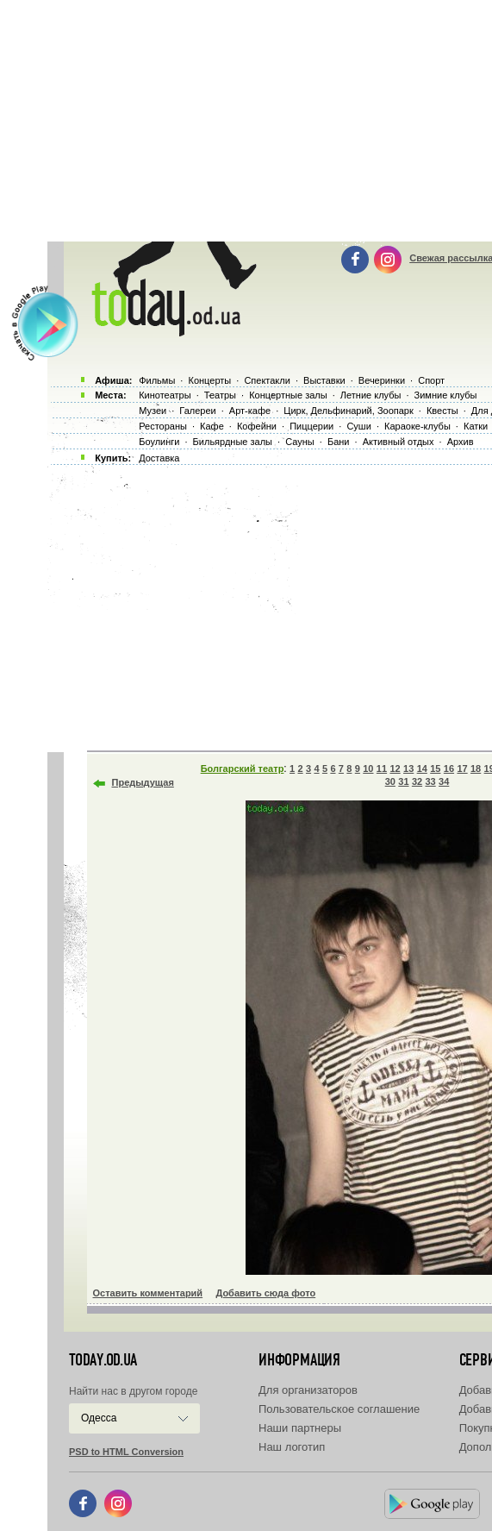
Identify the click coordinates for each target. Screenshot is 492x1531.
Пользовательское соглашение (339, 1408)
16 (449, 768)
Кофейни (257, 426)
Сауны (300, 441)
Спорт (431, 380)
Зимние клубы (445, 395)
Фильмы (157, 380)
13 (408, 768)
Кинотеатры (164, 395)
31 (403, 781)
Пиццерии (311, 426)
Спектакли (267, 380)
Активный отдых (398, 441)
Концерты (209, 380)
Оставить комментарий (148, 1293)
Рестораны (163, 426)
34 (444, 781)
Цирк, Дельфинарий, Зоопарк (348, 410)
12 (394, 768)
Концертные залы (288, 395)
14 (422, 768)
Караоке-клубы (417, 426)
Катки (476, 426)
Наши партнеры (299, 1427)
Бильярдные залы (232, 441)
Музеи (152, 410)
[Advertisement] (267, 604)
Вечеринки (381, 380)
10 (368, 768)
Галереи (197, 410)
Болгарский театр (242, 768)
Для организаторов (308, 1390)
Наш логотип (291, 1446)
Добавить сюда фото (265, 1293)
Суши (358, 426)
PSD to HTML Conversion (126, 1451)
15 (435, 768)
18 (475, 768)
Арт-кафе (250, 410)
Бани (338, 441)
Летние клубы (371, 395)
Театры (220, 395)
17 (462, 768)
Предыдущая (143, 782)
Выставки (324, 380)
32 (417, 781)
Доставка (159, 458)
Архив (460, 441)
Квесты (442, 410)
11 (382, 768)
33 (430, 781)
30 (390, 781)
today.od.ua (103, 1360)
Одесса (98, 1418)
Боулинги (159, 441)
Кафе (212, 426)
